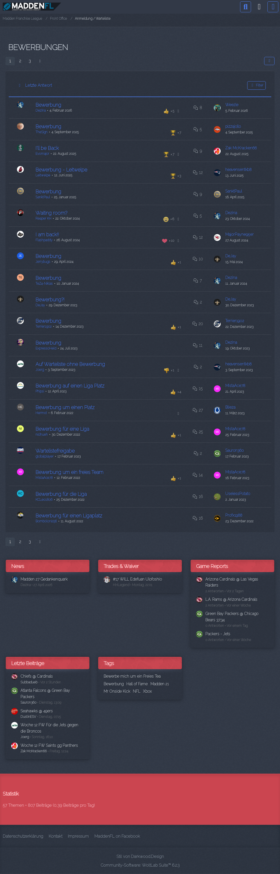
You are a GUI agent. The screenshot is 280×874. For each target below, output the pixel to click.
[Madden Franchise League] (32, 6)
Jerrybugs (43, 261)
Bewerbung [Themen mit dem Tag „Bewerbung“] (114, 684)
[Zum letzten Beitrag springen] (218, 107)
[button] (269, 61)
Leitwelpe (43, 175)
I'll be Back (47, 148)
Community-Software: (140, 865)
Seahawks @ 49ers (38, 711)
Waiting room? (51, 212)
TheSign (42, 132)
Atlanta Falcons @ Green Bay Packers (47, 693)
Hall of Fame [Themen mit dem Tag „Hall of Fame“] (137, 684)
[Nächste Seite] (40, 61)
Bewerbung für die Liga (61, 494)
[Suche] (245, 6)
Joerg (40, 369)
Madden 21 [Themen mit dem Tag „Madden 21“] (159, 684)
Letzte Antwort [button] (38, 85)
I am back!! (47, 234)
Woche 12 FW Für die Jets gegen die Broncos (51, 727)
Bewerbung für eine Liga (62, 429)
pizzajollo (234, 126)
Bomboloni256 (46, 521)
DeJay (231, 256)
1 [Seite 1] (10, 61)
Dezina (41, 110)
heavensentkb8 (239, 169)
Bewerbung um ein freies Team (69, 472)
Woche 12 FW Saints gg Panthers (51, 745)
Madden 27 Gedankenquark (46, 579)
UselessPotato (238, 493)
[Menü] (272, 6)
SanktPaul (43, 197)
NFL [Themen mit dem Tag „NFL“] (136, 691)
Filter (256, 85)
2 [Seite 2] (20, 61)
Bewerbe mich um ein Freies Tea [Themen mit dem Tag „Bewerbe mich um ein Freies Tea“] (132, 676)
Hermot (41, 413)
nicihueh (42, 434)
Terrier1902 (44, 326)
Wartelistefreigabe (55, 451)
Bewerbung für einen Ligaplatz (69, 515)
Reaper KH (43, 218)
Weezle (232, 104)
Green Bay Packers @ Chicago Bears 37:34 (233, 616)
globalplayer (45, 456)
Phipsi (40, 391)
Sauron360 (235, 450)
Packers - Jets (218, 633)
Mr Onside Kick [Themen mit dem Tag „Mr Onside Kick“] (117, 691)
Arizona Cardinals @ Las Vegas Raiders (233, 582)
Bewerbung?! (50, 299)
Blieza (231, 407)
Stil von (140, 856)
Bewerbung (48, 104)
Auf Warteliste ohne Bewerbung (70, 364)
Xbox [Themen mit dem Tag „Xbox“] (147, 691)
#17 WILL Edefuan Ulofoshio (139, 579)
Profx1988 (234, 515)
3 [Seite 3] (30, 61)
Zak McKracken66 (242, 147)
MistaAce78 (236, 385)
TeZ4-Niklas (44, 283)
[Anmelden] (259, 7)
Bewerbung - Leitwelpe (61, 169)
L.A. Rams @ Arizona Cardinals (233, 599)
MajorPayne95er (240, 234)
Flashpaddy (44, 240)
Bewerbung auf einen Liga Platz (70, 385)
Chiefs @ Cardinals (37, 676)
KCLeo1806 (44, 500)
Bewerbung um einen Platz (65, 407)
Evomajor (42, 153)
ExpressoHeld (46, 348)
